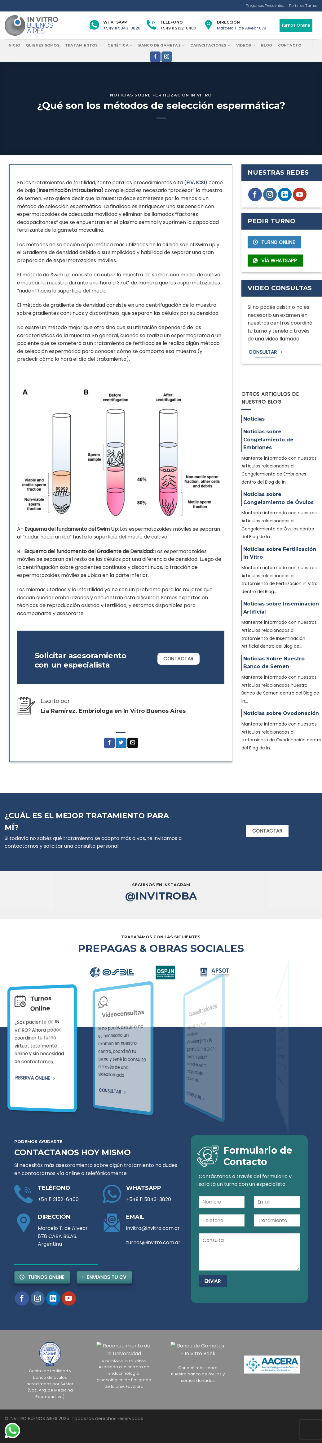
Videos (245, 45)
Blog (266, 45)
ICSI (200, 182)
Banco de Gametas (161, 45)
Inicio (13, 45)
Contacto (290, 45)
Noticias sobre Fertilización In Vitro (161, 95)
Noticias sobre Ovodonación (281, 713)
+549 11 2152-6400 (178, 28)
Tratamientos (83, 45)
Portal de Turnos (303, 5)
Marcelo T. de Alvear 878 (241, 28)
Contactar (178, 658)
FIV (190, 182)
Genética (120, 45)
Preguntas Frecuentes (265, 5)
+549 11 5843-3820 (121, 28)
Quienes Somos (43, 45)
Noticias (254, 419)
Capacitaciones (210, 45)
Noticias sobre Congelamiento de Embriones (268, 439)
